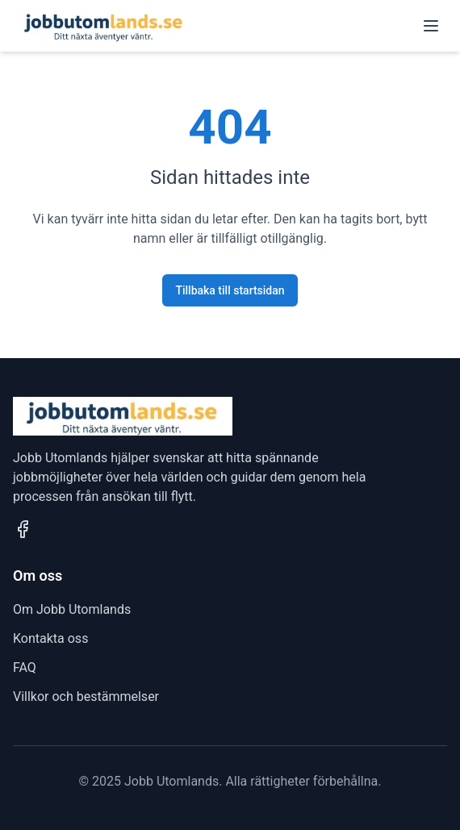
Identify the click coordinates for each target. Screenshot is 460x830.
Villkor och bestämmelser (86, 696)
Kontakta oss (50, 638)
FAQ (24, 667)
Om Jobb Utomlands (72, 609)
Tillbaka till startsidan (229, 290)
